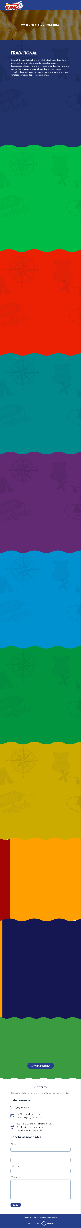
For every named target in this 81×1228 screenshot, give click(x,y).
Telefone (15, 1166)
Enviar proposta (40, 1065)
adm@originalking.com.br (28, 1114)
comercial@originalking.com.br (31, 1117)
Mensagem (16, 1177)
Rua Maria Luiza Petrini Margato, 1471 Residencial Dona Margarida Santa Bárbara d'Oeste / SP (35, 1127)
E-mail (14, 1155)
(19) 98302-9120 (24, 1107)
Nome (14, 1144)
